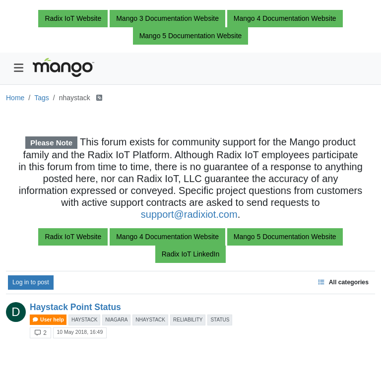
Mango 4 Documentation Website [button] (285, 18)
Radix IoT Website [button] (73, 18)
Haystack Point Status (75, 307)
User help (48, 320)
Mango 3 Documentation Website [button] (167, 18)
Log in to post (30, 282)
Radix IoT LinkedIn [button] (190, 254)
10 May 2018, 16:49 (80, 332)
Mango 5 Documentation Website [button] (190, 36)
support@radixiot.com (189, 214)
